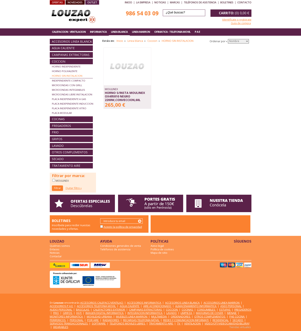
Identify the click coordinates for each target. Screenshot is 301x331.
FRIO (55, 132)
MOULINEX (62, 181)
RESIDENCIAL (221, 320)
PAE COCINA (237, 316)
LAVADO (58, 146)
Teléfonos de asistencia (200, 2)
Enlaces (54, 249)
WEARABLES (60, 327)
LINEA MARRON (141, 32)
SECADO (58, 159)
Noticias (160, 2)
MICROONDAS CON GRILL (67, 85)
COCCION (58, 61)
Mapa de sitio (159, 253)
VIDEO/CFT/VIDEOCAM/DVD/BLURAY (227, 323)
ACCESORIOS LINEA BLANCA (72, 41)
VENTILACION (192, 323)
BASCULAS (83, 309)
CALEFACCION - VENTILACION (69, 32)
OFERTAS (57, 2)
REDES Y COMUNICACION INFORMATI (186, 320)
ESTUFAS (225, 309)
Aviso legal (157, 246)
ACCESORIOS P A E (62, 306)
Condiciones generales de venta (120, 246)
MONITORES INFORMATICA (66, 316)
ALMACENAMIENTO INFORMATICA (196, 306)
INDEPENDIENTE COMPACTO (68, 80)
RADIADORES (111, 320)
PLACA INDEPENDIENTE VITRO (69, 108)
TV (179, 323)
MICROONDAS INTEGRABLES (68, 89)
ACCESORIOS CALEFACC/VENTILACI (102, 303)
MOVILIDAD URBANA (100, 316)
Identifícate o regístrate (236, 19)
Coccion (152, 41)
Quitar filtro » (74, 188)
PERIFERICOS (58, 320)
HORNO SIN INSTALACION (67, 75)
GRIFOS (57, 139)
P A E (197, 32)
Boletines (226, 2)
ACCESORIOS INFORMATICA (144, 303)
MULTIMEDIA (159, 316)
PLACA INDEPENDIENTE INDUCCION (72, 103)
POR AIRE (93, 320)
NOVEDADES (75, 2)
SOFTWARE (99, 323)
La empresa (143, 2)
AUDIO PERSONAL (61, 309)
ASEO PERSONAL (231, 306)
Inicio (128, 2)
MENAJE (232, 313)
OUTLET (92, 2)
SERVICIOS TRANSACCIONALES (69, 323)
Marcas (175, 2)
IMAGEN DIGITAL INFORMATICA (104, 313)
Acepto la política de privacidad (123, 227)
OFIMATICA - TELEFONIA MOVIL (172, 32)
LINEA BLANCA (119, 32)
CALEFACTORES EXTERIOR (109, 309)
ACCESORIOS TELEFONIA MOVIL (96, 306)
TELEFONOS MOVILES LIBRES (128, 323)
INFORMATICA (98, 32)
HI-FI (79, 313)
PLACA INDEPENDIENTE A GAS (69, 99)
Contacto (244, 2)
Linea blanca (135, 41)
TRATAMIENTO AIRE (66, 166)
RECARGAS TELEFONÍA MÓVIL (141, 320)
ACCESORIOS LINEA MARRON (222, 303)
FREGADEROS (61, 126)
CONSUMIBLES (206, 309)
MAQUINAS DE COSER (210, 313)
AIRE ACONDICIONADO (157, 306)
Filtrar (57, 188)
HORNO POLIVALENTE (64, 71)
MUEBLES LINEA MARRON (132, 316)
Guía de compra (241, 23)
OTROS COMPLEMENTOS (70, 152)
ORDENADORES (181, 316)
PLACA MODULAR (62, 112)
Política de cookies (162, 249)
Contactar (56, 256)
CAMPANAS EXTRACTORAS (70, 55)
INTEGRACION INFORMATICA (145, 313)
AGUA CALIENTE (63, 48)
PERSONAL (77, 320)
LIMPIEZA (187, 313)
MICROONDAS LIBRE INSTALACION (72, 94)
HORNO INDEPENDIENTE (66, 66)
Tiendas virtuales (240, 327)
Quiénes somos (60, 246)
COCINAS (58, 119)
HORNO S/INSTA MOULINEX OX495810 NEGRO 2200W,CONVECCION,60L (125, 96)
